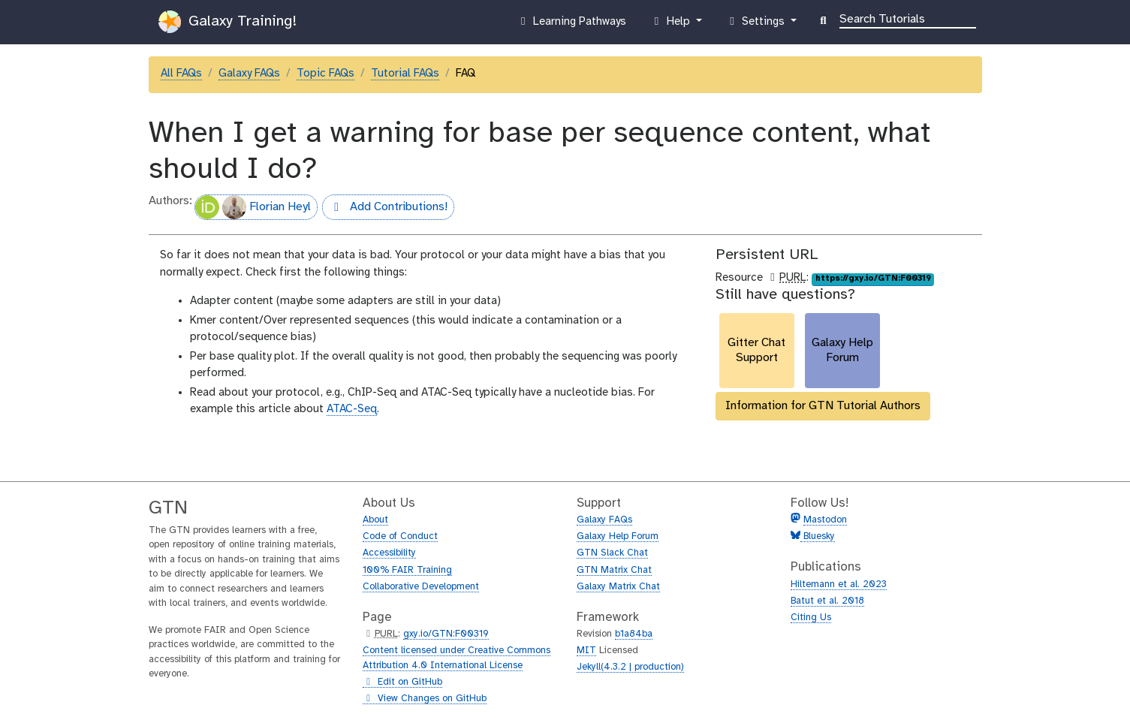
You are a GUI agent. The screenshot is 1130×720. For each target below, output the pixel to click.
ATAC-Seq (352, 409)
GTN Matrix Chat (614, 570)
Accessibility (389, 553)
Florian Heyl (253, 207)
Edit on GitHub (402, 682)
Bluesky (817, 536)
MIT (586, 650)
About (375, 520)
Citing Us (811, 617)
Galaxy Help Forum (617, 536)
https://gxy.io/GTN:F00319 (873, 278)
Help (671, 25)
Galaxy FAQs (249, 74)
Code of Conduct (400, 536)
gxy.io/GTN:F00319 (446, 634)
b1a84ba (633, 634)
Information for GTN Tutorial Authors (823, 405)
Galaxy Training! (227, 22)
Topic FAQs (325, 74)
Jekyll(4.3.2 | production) (630, 667)
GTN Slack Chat (612, 553)
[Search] (907, 18)
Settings (756, 25)
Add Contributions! (384, 208)
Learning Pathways (571, 25)
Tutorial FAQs (405, 74)
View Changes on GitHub (425, 699)
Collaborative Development (421, 587)
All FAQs (181, 74)
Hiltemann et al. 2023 (839, 584)
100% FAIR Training (407, 570)
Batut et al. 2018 (827, 601)
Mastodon (825, 520)
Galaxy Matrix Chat (618, 587)
